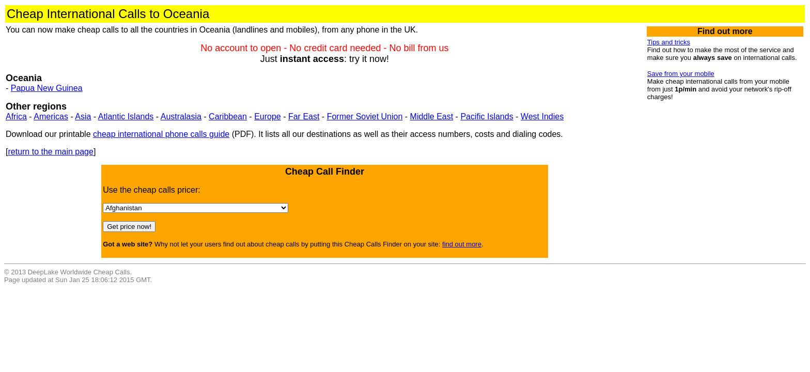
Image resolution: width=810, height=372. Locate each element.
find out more (461, 244)
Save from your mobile (680, 74)
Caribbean (228, 116)
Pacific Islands (486, 116)
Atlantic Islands (126, 116)
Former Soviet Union (365, 116)
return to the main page (50, 151)
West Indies (542, 116)
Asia (83, 116)
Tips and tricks (668, 42)
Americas (51, 116)
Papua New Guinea (47, 88)
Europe (267, 116)
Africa (16, 116)
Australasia (181, 116)
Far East (303, 116)
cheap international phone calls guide (161, 134)
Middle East (432, 116)
